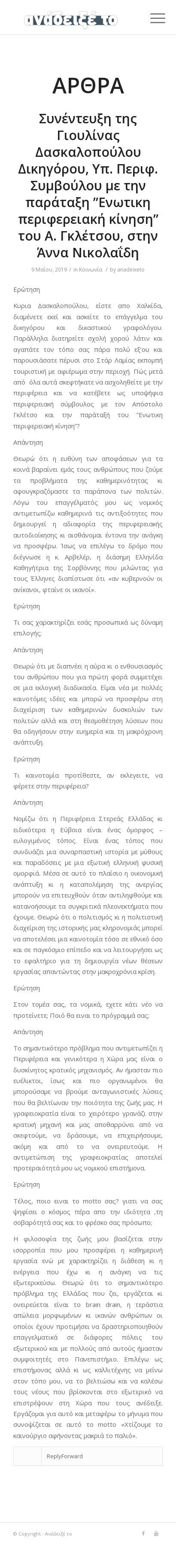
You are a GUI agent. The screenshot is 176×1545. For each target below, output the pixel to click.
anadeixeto (131, 269)
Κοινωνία (90, 269)
